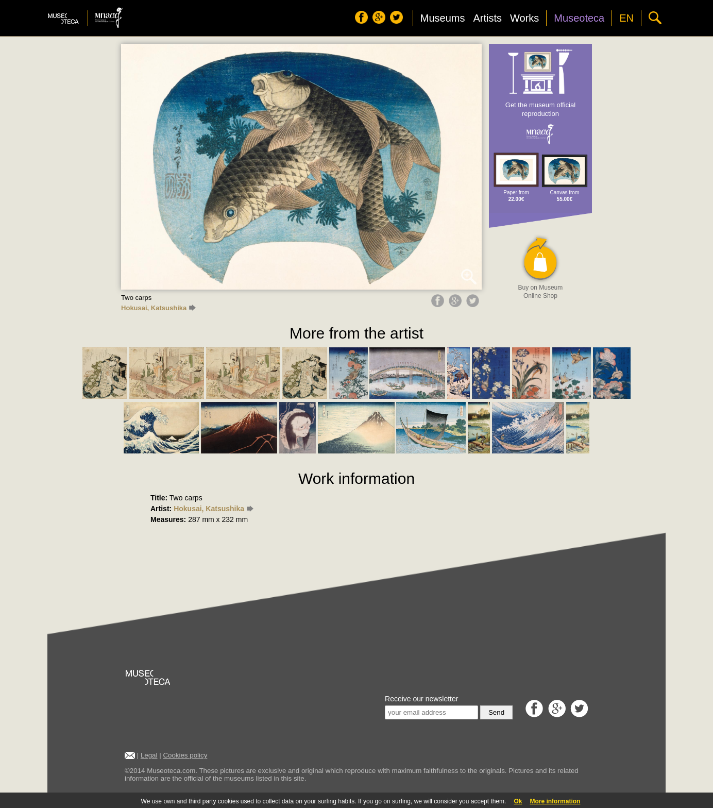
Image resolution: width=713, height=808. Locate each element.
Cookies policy (185, 755)
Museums (442, 18)
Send (496, 712)
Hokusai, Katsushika (158, 308)
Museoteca (579, 18)
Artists (487, 18)
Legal (149, 755)
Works (524, 18)
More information (555, 801)
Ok (518, 801)
